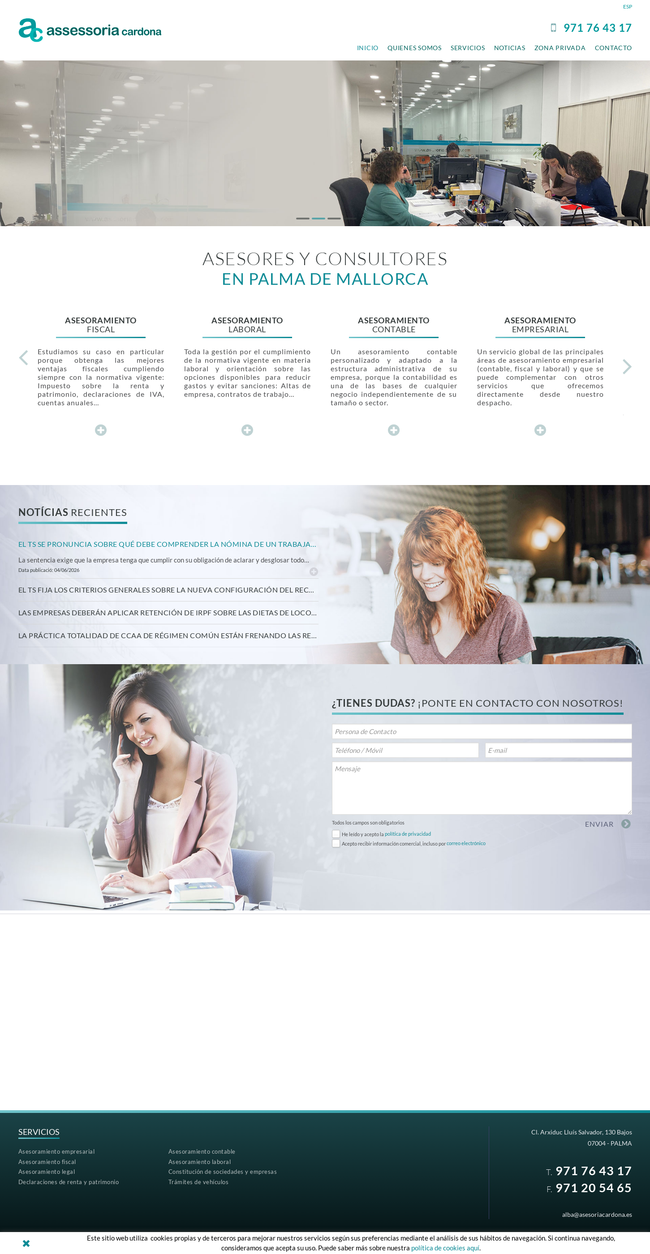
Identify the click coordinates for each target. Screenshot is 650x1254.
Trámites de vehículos (198, 1181)
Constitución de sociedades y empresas (222, 1171)
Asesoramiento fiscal (47, 1161)
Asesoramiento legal (46, 1171)
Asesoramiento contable (202, 1151)
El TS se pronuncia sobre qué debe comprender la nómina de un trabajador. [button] (168, 544)
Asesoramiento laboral (199, 1161)
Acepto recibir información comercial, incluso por (394, 843)
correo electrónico (466, 843)
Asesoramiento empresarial (56, 1151)
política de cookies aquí (445, 1248)
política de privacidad (408, 834)
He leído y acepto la (363, 834)
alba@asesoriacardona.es (597, 1214)
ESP (627, 6)
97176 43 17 (598, 27)
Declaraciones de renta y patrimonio (68, 1181)
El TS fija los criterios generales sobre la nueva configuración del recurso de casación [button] (168, 589)
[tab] (168, 544)
